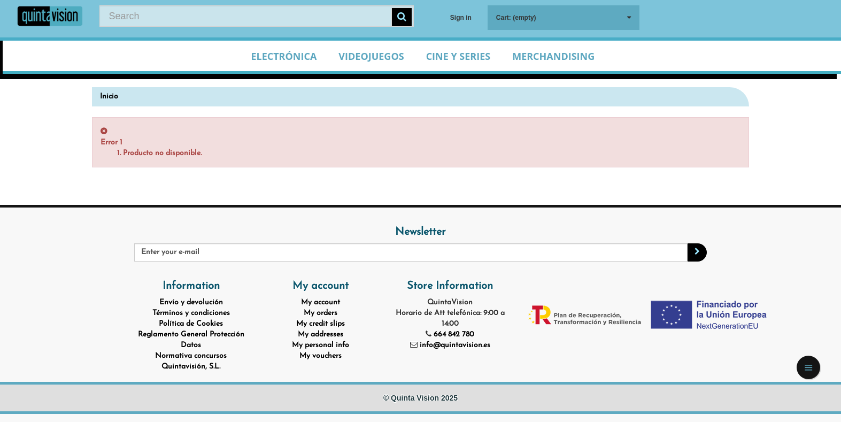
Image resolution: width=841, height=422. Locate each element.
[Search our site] (256, 16)
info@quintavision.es (455, 345)
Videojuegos (371, 56)
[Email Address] (411, 252)
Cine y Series (458, 56)
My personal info (320, 345)
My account (320, 302)
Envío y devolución (191, 302)
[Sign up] (697, 252)
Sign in (461, 17)
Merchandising (553, 56)
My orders (320, 313)
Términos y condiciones (191, 313)
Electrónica (284, 56)
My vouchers (320, 356)
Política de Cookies (191, 324)
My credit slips (320, 324)
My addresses (320, 335)
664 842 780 (454, 335)
